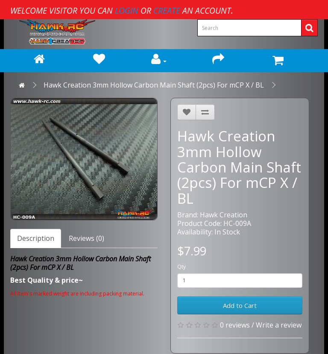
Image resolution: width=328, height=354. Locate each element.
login (126, 10)
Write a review (279, 325)
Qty (181, 266)
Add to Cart (240, 305)
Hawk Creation (223, 214)
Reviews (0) (86, 238)
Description (35, 238)
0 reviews (235, 325)
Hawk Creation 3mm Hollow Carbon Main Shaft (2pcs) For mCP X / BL (154, 85)
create (166, 10)
